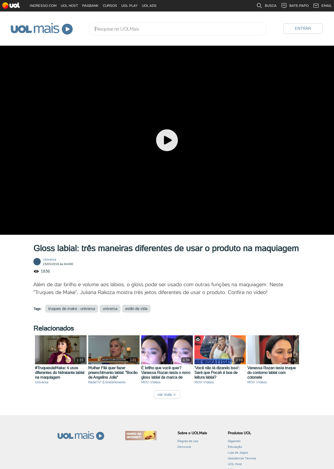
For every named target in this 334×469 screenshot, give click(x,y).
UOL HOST (69, 6)
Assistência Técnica (242, 458)
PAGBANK (90, 6)
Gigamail (234, 441)
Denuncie (184, 447)
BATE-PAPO (295, 5)
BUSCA (266, 5)
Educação (235, 447)
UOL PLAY (129, 6)
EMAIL (322, 5)
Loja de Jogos (238, 452)
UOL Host (235, 464)
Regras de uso (187, 441)
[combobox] (178, 29)
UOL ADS (149, 6)
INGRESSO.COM (43, 6)
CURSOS (110, 6)
